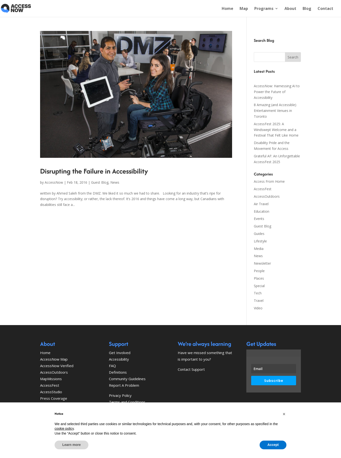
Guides (259, 233)
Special (259, 286)
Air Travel (261, 204)
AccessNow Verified (56, 365)
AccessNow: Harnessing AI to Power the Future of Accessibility (277, 92)
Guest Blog (99, 182)
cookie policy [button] (64, 428)
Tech (258, 293)
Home (227, 9)
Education (261, 211)
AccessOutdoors (267, 196)
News (114, 182)
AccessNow (54, 182)
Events (259, 218)
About (290, 9)
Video (258, 308)
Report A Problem (124, 385)
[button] (284, 414)
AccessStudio (51, 391)
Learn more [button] (71, 445)
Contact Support (191, 369)
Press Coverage (53, 398)
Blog (307, 9)
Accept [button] (273, 445)
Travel (258, 300)
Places (259, 278)
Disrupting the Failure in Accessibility (94, 171)
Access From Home (269, 181)
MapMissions (51, 378)
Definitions (118, 372)
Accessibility (119, 359)
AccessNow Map (54, 359)
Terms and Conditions (127, 402)
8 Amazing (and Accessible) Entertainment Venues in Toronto (275, 110)
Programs (263, 9)
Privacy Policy (120, 395)
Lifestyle (260, 241)
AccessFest (262, 189)
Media (258, 248)
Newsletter (262, 263)
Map (244, 9)
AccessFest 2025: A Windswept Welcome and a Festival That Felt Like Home (276, 130)
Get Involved (119, 352)
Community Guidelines (127, 378)
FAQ (112, 365)
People (259, 271)
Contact (325, 9)
